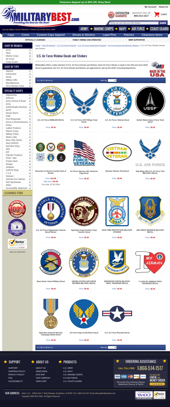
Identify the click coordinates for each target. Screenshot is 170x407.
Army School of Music (16, 101)
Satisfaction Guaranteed (118, 15)
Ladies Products (13, 128)
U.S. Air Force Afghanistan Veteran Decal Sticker (51, 231)
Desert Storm (12, 113)
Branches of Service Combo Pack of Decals (50, 172)
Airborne (10, 98)
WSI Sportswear (13, 182)
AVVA (8, 110)
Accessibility (15, 381)
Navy (122, 28)
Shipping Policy (16, 371)
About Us (163, 7)
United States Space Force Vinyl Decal (150, 121)
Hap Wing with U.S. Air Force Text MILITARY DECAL (150, 172)
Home (37, 45)
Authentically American (16, 107)
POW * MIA (11, 158)
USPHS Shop (12, 170)
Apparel (9, 71)
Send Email (42, 371)
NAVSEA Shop (13, 146)
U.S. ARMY (68, 368)
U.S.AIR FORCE (70, 378)
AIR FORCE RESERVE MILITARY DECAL (150, 231)
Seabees (10, 167)
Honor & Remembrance (17, 122)
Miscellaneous (12, 83)
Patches (129, 34)
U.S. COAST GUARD (72, 381)
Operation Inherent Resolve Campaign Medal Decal (51, 334)
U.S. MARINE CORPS (73, 374)
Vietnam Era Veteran (15, 179)
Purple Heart (12, 161)
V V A (8, 173)
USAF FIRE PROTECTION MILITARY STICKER (117, 231)
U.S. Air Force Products (66, 45)
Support (13, 368)
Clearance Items (152, 34)
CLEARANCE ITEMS (13, 193)
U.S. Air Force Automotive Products (92, 45)
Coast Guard (159, 28)
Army (84, 28)
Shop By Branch (48, 45)
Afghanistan (11, 95)
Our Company (43, 378)
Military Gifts (11, 80)
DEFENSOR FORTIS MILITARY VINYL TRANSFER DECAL (117, 282)
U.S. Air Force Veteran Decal (117, 120)
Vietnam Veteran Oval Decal (117, 171)
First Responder (13, 119)
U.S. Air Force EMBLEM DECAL (50, 120)
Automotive (11, 74)
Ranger (9, 164)
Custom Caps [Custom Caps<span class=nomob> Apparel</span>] (51, 34)
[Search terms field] (134, 23)
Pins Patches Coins (15, 86)
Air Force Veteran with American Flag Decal (84, 172)
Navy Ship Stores (14, 140)
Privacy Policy (16, 374)
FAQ (10, 378)
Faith (8, 116)
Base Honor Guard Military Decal (51, 281)
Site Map (40, 374)
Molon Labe (11, 137)
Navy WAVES (12, 143)
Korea (8, 125)
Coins (25, 34)
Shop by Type (11, 67)
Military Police (12, 134)
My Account (150, 7)
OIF (7, 152)
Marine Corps (103, 28)
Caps (11, 34)
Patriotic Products (14, 155)
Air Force (138, 28)
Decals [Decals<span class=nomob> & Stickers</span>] (83, 34)
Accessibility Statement (16, 188)
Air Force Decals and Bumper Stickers (123, 45)
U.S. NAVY (68, 371)
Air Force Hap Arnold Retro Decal (84, 333)
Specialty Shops (13, 91)
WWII (8, 185)
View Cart (41, 381)
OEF (8, 149)
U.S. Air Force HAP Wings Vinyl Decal (84, 121)
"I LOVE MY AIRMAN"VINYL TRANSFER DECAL (150, 282)
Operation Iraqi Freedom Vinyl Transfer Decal (84, 231)
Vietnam (9, 176)
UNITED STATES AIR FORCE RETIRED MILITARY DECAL (84, 282)
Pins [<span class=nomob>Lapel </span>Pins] (109, 34)
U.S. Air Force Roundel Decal (117, 333)
